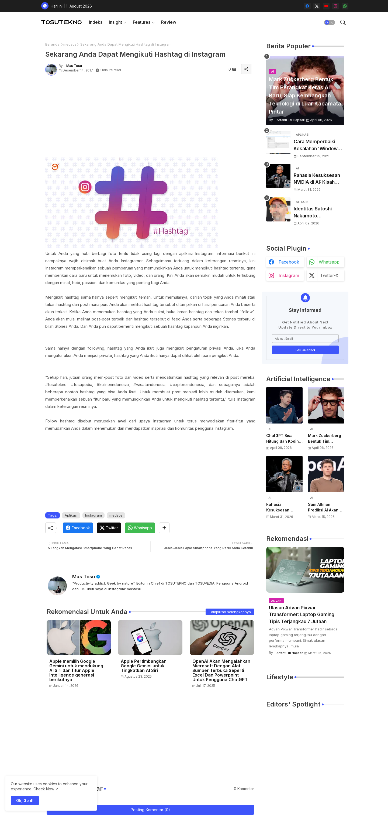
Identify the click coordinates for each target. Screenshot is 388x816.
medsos (70, 44)
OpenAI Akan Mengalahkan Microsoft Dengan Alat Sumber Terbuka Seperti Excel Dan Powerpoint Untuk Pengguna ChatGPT (221, 670)
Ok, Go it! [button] (24, 800)
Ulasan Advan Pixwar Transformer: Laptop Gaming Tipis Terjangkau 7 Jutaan (301, 614)
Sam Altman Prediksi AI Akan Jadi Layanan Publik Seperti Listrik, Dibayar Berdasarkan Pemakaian (323, 507)
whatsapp (329, 262)
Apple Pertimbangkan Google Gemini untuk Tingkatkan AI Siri (144, 666)
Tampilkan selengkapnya (230, 612)
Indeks (95, 22)
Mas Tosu (83, 576)
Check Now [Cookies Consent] (43, 789)
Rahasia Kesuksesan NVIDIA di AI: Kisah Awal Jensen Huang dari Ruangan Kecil (317, 179)
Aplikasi (71, 515)
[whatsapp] (345, 6)
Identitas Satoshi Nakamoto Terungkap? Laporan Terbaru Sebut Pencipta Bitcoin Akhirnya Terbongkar (317, 212)
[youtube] (326, 6)
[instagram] (335, 6)
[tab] (96, 22)
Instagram (93, 515)
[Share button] (164, 528)
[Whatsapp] (140, 528)
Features (141, 22)
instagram (289, 275)
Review (168, 22)
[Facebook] (78, 528)
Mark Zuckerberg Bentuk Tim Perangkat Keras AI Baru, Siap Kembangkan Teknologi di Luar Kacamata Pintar (326, 438)
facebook (289, 262)
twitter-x (329, 275)
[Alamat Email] (305, 338)
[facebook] (307, 6)
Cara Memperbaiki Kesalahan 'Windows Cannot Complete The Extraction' (319, 145)
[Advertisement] (150, 120)
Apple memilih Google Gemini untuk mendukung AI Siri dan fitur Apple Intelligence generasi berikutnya (76, 670)
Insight (115, 22)
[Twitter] (109, 528)
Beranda (52, 44)
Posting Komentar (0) (150, 809)
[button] (329, 22)
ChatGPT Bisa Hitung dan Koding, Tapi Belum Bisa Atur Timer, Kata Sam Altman (284, 438)
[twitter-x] (316, 6)
